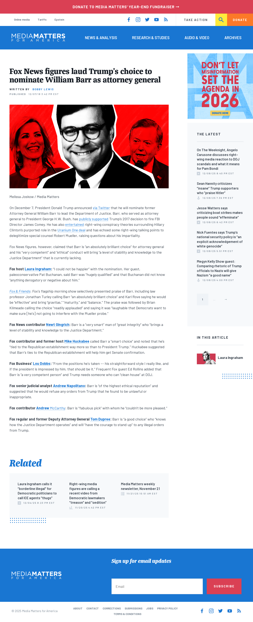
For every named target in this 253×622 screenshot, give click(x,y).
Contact (92, 608)
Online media (22, 19)
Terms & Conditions (127, 614)
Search (221, 20)
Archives (232, 37)
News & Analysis (101, 37)
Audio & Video (197, 37)
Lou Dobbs (41, 363)
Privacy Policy (167, 608)
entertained (74, 224)
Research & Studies (150, 37)
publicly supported (93, 219)
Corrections (112, 608)
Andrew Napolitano (69, 385)
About (77, 608)
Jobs (149, 608)
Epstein (59, 19)
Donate (240, 20)
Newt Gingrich (57, 324)
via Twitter (101, 207)
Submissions (133, 608)
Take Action (196, 20)
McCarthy (50, 408)
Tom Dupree (100, 419)
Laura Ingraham (38, 269)
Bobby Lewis (43, 89)
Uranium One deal (71, 230)
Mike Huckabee (76, 341)
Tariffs (42, 19)
